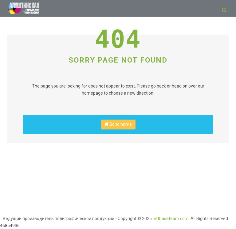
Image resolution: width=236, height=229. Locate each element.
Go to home (118, 124)
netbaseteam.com (171, 218)
